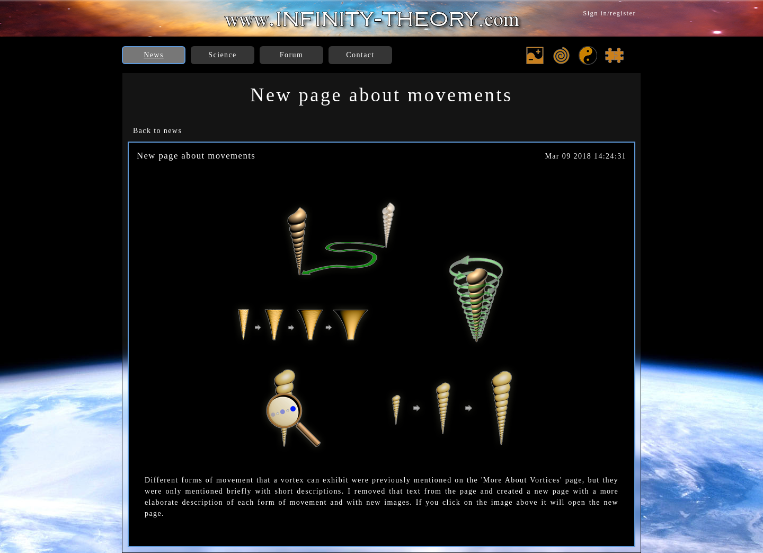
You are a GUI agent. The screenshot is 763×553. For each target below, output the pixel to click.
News (153, 55)
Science (222, 55)
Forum (291, 55)
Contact (360, 55)
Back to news (157, 131)
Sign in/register (609, 13)
